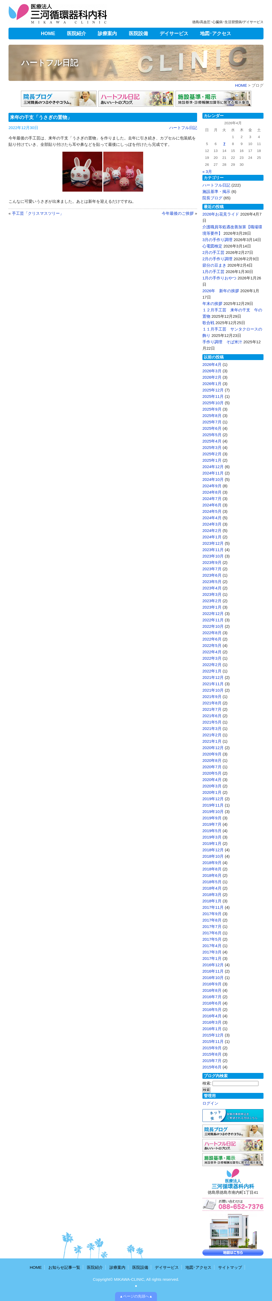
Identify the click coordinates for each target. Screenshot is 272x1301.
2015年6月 (212, 1067)
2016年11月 (213, 971)
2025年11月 (213, 396)
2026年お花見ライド (220, 214)
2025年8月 (212, 415)
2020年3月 (212, 786)
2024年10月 (213, 479)
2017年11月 (213, 907)
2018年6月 (212, 875)
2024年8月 (212, 492)
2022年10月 (213, 626)
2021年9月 (212, 696)
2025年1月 (212, 460)
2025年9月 (212, 409)
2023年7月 (212, 569)
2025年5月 (212, 434)
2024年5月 (212, 511)
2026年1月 (212, 383)
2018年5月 (212, 881)
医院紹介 (76, 33)
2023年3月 (212, 594)
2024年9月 (212, 486)
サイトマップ (230, 1267)
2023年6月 (212, 575)
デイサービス (174, 33)
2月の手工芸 (213, 252)
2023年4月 (212, 588)
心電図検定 (212, 246)
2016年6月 (212, 1003)
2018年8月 (212, 869)
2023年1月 (212, 607)
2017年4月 (212, 945)
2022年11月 (213, 620)
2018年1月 (212, 901)
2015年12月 (213, 1035)
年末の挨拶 (212, 303)
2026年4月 (212, 364)
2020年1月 (212, 792)
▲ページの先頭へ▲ (136, 1296)
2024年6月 (212, 505)
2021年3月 (212, 728)
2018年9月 (212, 862)
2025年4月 (212, 441)
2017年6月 (212, 933)
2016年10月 (213, 977)
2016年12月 (213, 965)
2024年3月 (212, 524)
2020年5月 (212, 773)
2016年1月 (212, 1028)
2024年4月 (212, 517)
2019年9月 (212, 818)
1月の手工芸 (213, 271)
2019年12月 (213, 798)
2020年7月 (212, 767)
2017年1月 (212, 958)
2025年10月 (213, 402)
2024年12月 (213, 466)
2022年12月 (213, 613)
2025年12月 (213, 390)
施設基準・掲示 (216, 191)
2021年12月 (213, 677)
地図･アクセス (215, 33)
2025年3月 (212, 447)
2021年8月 (212, 703)
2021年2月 (212, 735)
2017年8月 (212, 920)
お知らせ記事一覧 (64, 1267)
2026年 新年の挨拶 (220, 290)
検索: (206, 1083)
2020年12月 (213, 747)
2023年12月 (213, 543)
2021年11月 (213, 684)
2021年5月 (212, 722)
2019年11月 (213, 805)
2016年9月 (212, 984)
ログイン (210, 1103)
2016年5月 (212, 1009)
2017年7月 (212, 926)
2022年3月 (212, 658)
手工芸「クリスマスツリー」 (38, 213)
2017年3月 (212, 952)
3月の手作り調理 (217, 239)
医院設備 (138, 33)
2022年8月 (212, 632)
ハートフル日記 (49, 62)
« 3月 (207, 171)
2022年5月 (212, 645)
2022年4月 (212, 652)
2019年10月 (213, 811)
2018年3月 (212, 894)
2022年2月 (212, 664)
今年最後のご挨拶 (178, 213)
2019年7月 (212, 824)
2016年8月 (212, 990)
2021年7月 (212, 709)
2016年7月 (212, 996)
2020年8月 (212, 760)
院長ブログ (212, 198)
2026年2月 (212, 377)
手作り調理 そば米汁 (222, 342)
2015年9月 (212, 1048)
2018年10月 (213, 856)
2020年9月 (212, 754)
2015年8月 (212, 1054)
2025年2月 (212, 454)
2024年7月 (212, 498)
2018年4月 (212, 888)
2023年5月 (212, 581)
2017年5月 (212, 939)
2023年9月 (212, 562)
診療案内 (107, 33)
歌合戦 (208, 322)
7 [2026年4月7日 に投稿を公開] (224, 144)
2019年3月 (212, 837)
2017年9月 (212, 913)
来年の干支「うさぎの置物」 (41, 117)
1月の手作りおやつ (219, 278)
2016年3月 (212, 1022)
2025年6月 (212, 428)
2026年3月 (212, 371)
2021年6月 (212, 715)
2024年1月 (212, 537)
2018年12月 (213, 850)
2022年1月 (212, 671)
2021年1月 (212, 741)
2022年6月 (212, 639)
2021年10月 (213, 690)
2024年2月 (212, 530)
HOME (48, 33)
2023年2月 (212, 600)
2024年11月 (213, 473)
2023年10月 (213, 556)
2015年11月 (213, 1041)
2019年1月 (212, 843)
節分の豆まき (214, 265)
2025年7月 (212, 422)
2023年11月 (213, 549)
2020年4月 (212, 779)
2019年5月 (212, 830)
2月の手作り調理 (217, 259)
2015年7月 (212, 1060)
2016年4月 (212, 1016)
